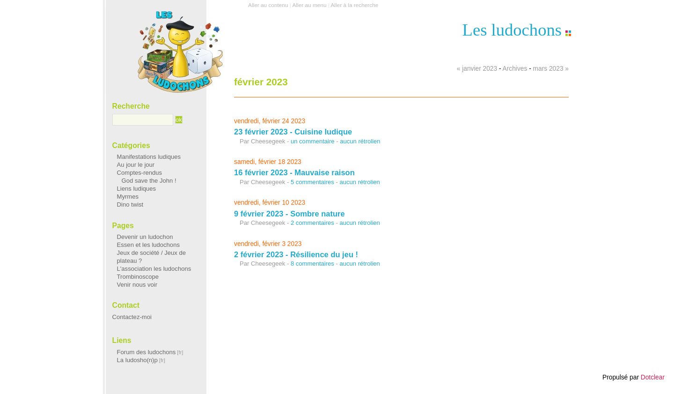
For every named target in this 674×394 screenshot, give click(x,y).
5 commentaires (312, 182)
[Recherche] (143, 120)
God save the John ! (149, 180)
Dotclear (653, 377)
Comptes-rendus (139, 172)
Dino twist (130, 204)
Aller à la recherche (354, 5)
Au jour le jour (136, 164)
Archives (515, 68)
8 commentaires (312, 263)
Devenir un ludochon (145, 236)
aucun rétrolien (360, 141)
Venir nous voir (137, 284)
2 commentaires (312, 222)
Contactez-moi (132, 316)
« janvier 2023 (477, 68)
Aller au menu (309, 5)
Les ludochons (512, 29)
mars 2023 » (551, 68)
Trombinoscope (138, 276)
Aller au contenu (268, 5)
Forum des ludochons (146, 352)
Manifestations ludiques (149, 156)
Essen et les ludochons (148, 244)
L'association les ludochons (154, 268)
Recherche (131, 106)
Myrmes (128, 196)
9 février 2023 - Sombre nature (289, 213)
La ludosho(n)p (137, 360)
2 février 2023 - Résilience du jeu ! (296, 254)
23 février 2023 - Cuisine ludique (293, 131)
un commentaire (313, 141)
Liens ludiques (136, 188)
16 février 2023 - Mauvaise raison (294, 172)
